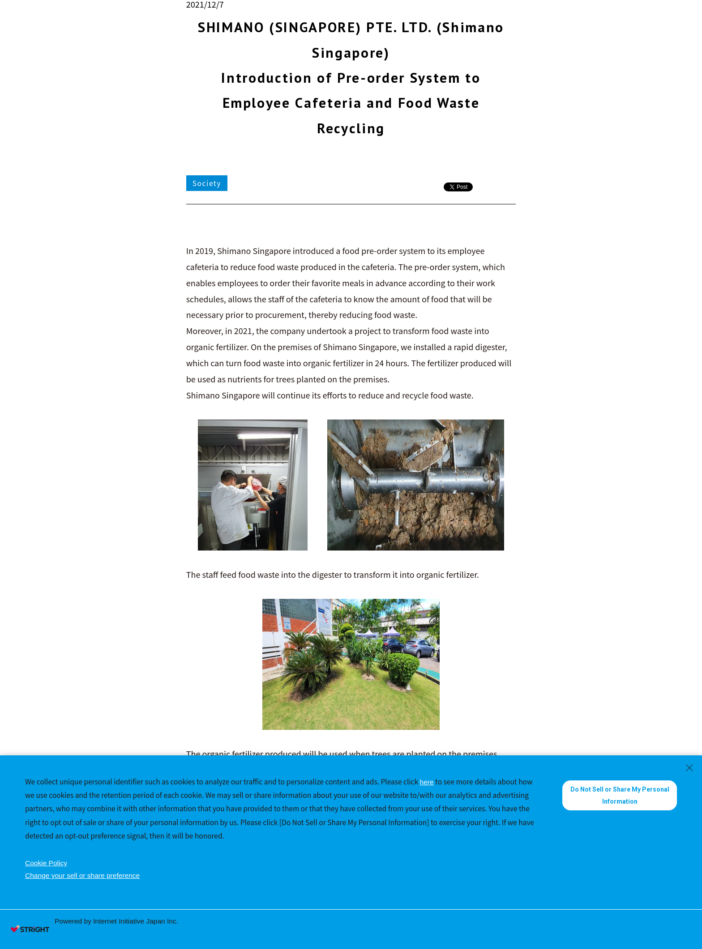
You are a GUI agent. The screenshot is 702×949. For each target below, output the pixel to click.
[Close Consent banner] (689, 768)
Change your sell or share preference (82, 875)
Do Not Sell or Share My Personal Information (619, 795)
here (427, 782)
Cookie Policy (46, 863)
